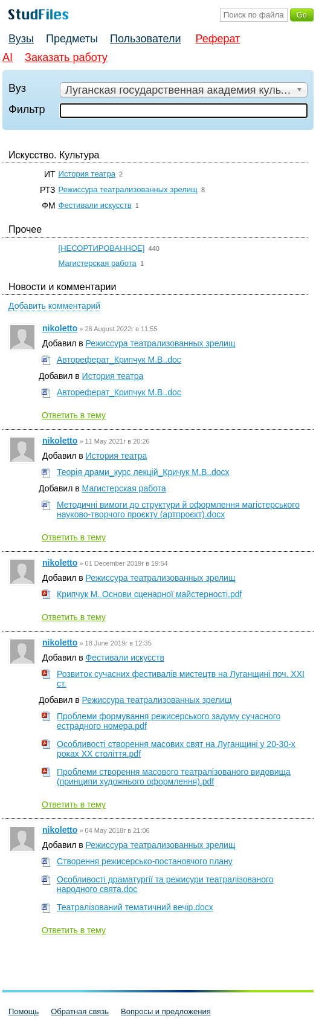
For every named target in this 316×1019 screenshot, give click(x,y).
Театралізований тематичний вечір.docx (135, 907)
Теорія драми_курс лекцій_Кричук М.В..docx (143, 472)
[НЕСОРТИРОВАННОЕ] (102, 248)
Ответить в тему (74, 415)
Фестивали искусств (95, 205)
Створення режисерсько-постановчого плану (145, 861)
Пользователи (145, 39)
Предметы (72, 39)
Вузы (21, 39)
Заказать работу (66, 57)
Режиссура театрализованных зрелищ (128, 189)
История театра (87, 173)
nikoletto (59, 328)
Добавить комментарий (54, 306)
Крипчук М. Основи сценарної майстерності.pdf (149, 594)
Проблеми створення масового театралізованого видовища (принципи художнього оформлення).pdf (174, 776)
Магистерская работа (98, 263)
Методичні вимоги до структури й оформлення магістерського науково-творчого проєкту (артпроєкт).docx (178, 509)
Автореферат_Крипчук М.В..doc (119, 359)
